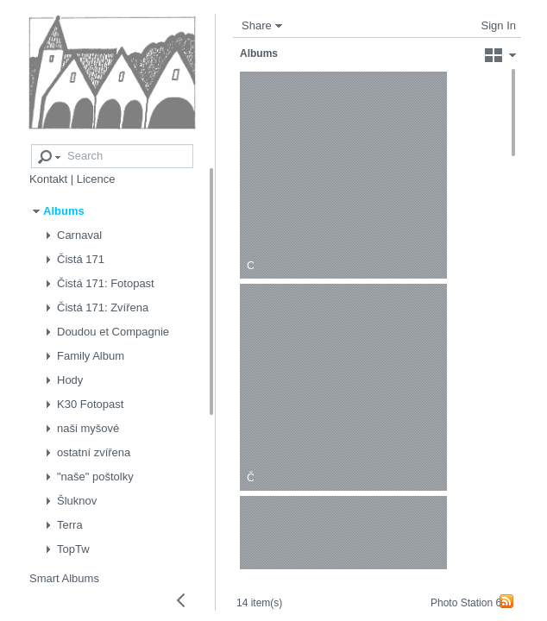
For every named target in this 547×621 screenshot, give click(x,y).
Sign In (498, 25)
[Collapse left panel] (181, 600)
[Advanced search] (37, 146)
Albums (259, 53)
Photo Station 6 (464, 603)
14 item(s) (270, 589)
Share (257, 25)
